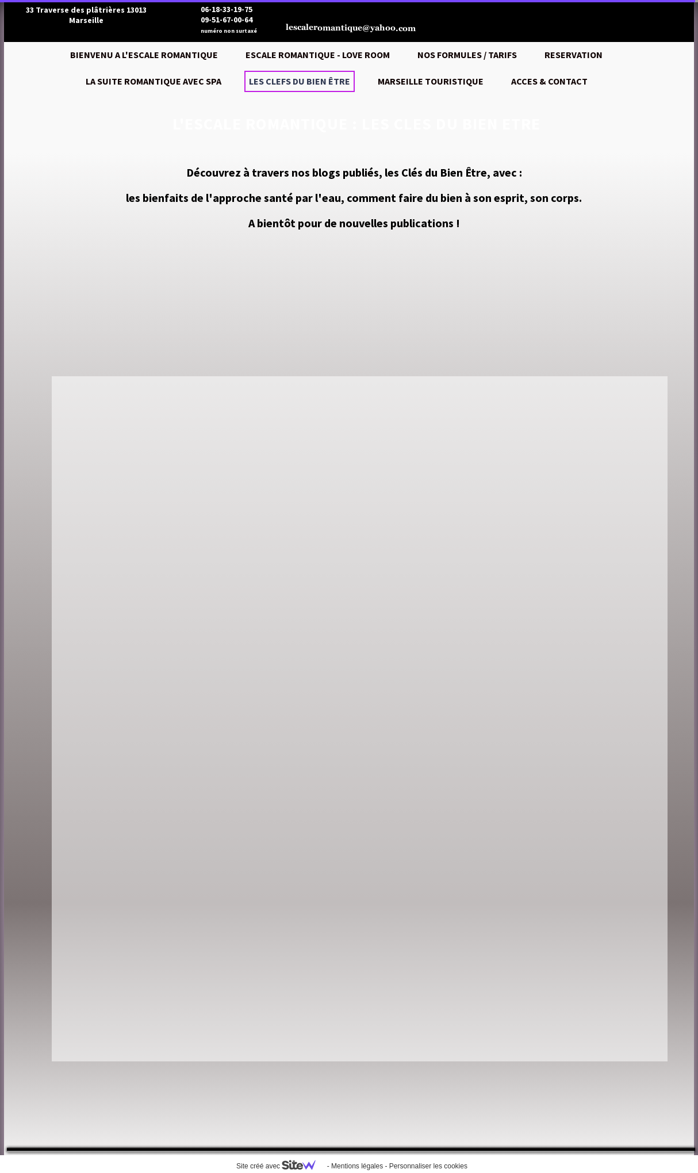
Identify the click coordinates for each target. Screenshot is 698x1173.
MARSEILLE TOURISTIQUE (431, 81)
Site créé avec (280, 1166)
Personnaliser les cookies (428, 1166)
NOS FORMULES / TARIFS (467, 54)
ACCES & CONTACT (549, 81)
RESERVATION (573, 54)
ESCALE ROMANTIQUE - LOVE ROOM (318, 54)
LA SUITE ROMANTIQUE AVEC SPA (153, 81)
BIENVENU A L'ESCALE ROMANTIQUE (144, 54)
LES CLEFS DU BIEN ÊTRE (299, 81)
